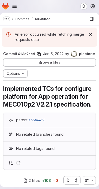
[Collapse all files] (76, 180)
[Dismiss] (90, 34)
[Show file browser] (91, 19)
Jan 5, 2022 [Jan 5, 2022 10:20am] (53, 53)
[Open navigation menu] (14, 6)
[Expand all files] (67, 180)
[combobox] (89, 180)
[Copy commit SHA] (39, 54)
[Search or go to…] (84, 6)
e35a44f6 (37, 120)
